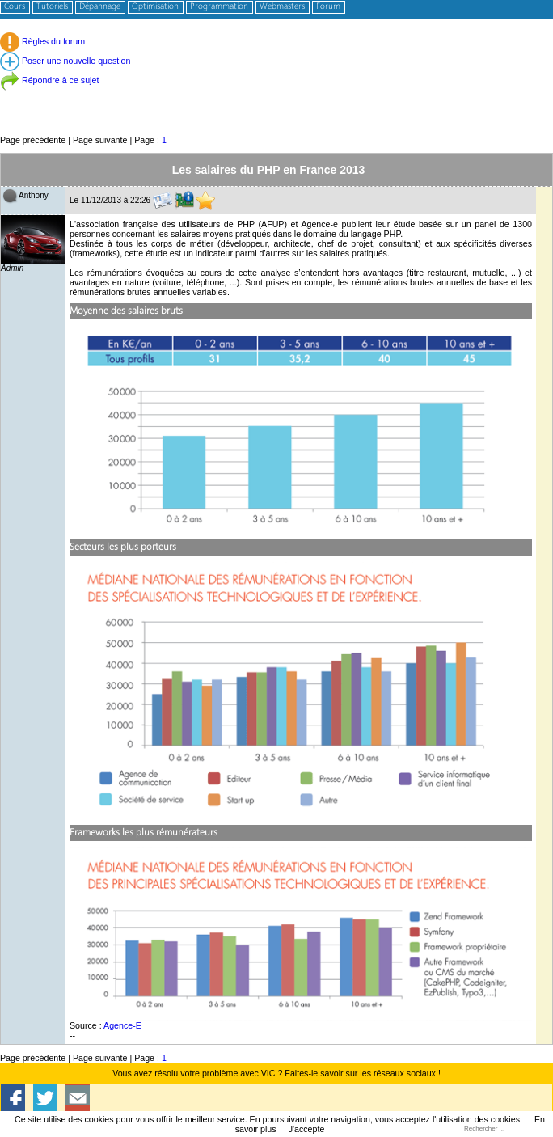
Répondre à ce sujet (49, 80)
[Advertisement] (276, 97)
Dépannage (99, 6)
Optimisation (155, 6)
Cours (14, 6)
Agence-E (122, 1025)
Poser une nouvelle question (65, 61)
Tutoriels (52, 6)
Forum (328, 6)
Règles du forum (42, 41)
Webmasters (282, 6)
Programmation (219, 6)
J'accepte (307, 1129)
